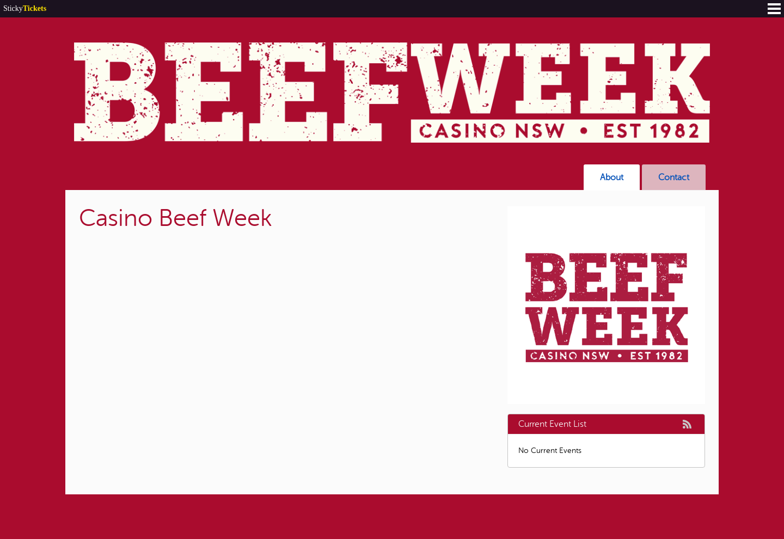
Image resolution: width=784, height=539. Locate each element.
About (611, 177)
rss (687, 424)
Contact (673, 177)
